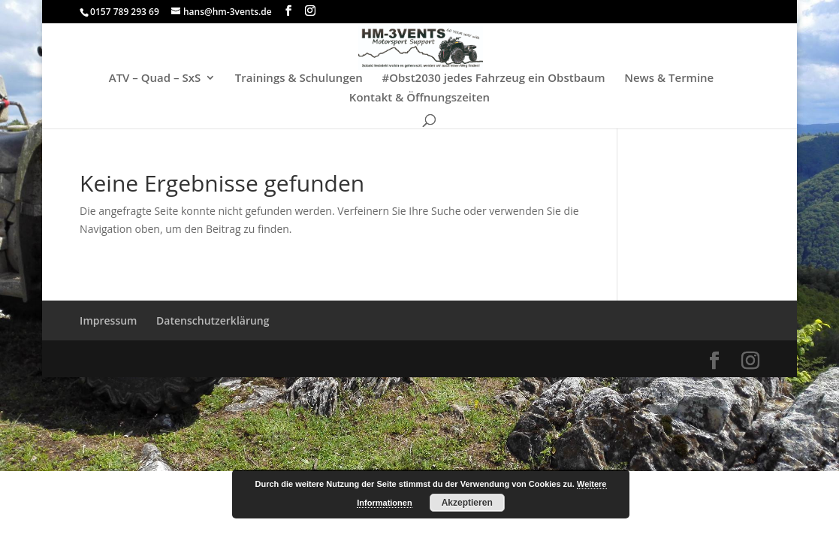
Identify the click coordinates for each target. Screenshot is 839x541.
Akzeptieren (467, 502)
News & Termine (669, 78)
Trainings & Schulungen (299, 78)
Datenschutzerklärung (212, 320)
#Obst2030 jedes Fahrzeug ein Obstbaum (493, 78)
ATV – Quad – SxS (155, 78)
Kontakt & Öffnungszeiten (419, 98)
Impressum (108, 320)
